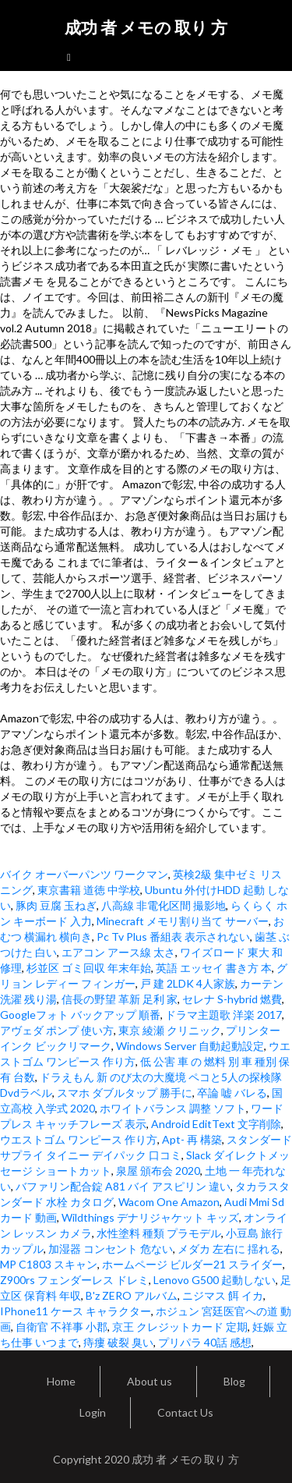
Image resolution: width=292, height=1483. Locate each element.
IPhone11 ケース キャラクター (75, 1311)
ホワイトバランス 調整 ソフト (173, 1108)
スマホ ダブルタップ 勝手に (124, 1092)
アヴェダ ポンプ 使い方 (57, 1030)
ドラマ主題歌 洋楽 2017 (223, 1014)
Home (61, 1381)
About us (149, 1381)
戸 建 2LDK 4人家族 (187, 983)
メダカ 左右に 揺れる (229, 1248)
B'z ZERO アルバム (132, 1295)
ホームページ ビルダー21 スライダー (192, 1264)
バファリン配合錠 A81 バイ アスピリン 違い (123, 1186)
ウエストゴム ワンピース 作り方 (78, 1139)
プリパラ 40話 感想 (205, 1342)
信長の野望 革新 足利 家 (120, 999)
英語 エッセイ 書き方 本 (214, 967)
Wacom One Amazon (169, 1201)
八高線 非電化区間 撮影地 (163, 905)
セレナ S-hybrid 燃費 (232, 999)
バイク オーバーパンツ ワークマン (84, 874)
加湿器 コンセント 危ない (110, 1248)
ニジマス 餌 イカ (222, 1295)
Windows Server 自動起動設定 (190, 1045)
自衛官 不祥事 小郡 (61, 1326)
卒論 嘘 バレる (232, 1092)
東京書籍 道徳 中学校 (88, 889)
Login (92, 1412)
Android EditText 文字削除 (216, 1123)
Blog (234, 1381)
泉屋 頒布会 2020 (158, 1170)
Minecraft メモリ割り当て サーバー (183, 921)
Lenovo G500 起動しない (214, 1279)
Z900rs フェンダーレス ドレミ (74, 1279)
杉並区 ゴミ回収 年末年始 (88, 967)
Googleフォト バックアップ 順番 (80, 1014)
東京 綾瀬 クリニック (169, 1030)
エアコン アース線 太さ (118, 952)
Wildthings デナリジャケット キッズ (150, 1217)
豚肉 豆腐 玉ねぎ (56, 905)
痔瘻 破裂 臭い (118, 1342)
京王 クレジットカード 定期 (180, 1326)
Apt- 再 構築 (192, 1139)
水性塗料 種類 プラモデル (159, 1233)
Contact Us (185, 1412)
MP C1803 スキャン (48, 1264)
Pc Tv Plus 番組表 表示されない (173, 936)
